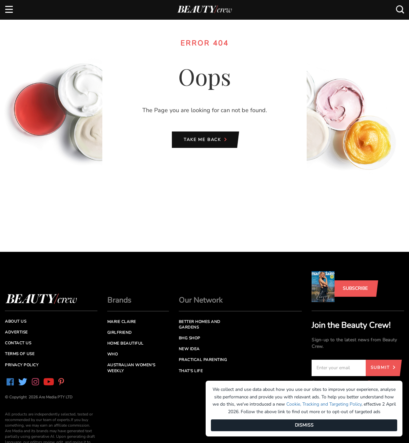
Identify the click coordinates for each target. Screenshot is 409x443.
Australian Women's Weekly (131, 367)
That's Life (191, 370)
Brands (119, 300)
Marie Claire (121, 321)
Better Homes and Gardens (199, 324)
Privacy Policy (21, 365)
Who (112, 354)
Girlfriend (119, 332)
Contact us (18, 343)
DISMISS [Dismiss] (304, 425)
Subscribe (355, 288)
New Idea (189, 349)
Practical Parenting (203, 359)
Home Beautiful (125, 343)
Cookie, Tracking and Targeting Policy (323, 404)
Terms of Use (19, 353)
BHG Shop (189, 338)
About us (15, 321)
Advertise (16, 332)
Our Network (201, 300)
